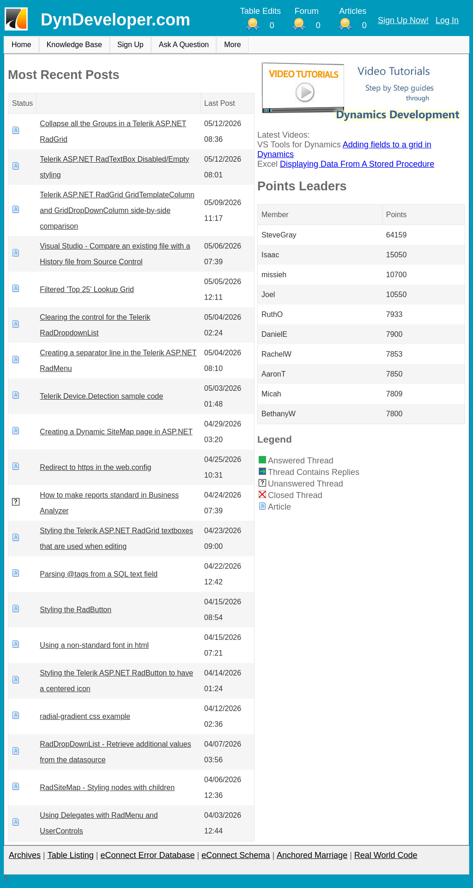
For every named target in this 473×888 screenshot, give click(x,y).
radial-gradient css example (85, 716)
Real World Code (386, 855)
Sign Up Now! (403, 20)
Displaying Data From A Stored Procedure (357, 164)
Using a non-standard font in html (94, 645)
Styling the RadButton (75, 610)
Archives (25, 855)
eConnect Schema (235, 855)
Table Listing (71, 855)
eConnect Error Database (147, 855)
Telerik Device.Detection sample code (101, 396)
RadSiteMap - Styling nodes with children (107, 787)
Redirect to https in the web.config (95, 467)
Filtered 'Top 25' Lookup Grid (87, 289)
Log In (447, 20)
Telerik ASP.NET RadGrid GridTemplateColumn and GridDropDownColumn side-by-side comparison (117, 210)
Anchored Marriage (312, 855)
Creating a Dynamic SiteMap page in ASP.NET (116, 432)
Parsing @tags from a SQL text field (99, 574)
